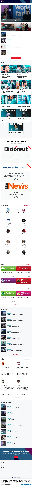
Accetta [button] (29, 484)
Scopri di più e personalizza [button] (6, 484)
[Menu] (28, 1)
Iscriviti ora (16, 456)
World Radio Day (9, 312)
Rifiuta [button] (24, 484)
